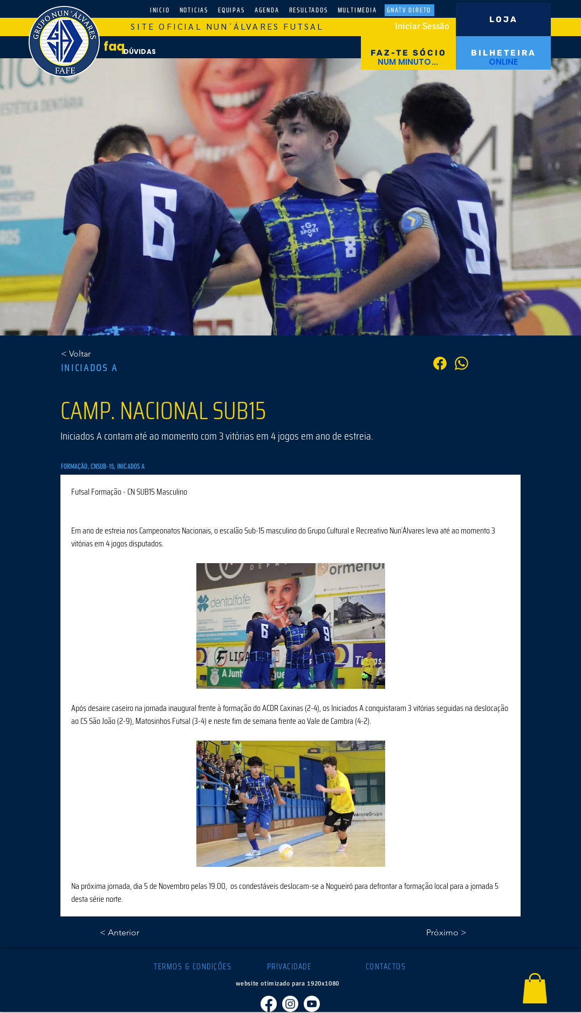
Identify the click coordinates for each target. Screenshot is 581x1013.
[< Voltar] (96, 354)
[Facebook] (269, 1004)
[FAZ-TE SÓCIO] (408, 53)
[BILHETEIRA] (503, 53)
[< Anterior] (135, 932)
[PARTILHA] (461, 363)
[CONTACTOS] (387, 966)
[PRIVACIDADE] (290, 966)
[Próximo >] (440, 932)
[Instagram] (290, 1004)
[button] (535, 988)
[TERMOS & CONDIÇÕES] (194, 966)
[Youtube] (312, 1004)
